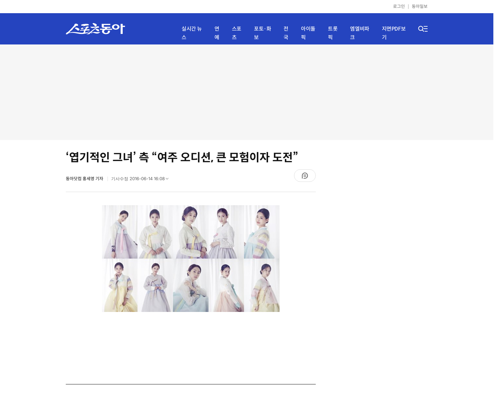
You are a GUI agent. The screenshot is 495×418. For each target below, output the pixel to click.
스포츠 (236, 33)
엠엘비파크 (359, 33)
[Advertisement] (246, 92)
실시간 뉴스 (192, 33)
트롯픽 (332, 33)
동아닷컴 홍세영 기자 (85, 178)
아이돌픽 (308, 33)
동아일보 (420, 6)
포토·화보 (262, 33)
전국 (286, 33)
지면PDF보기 (394, 33)
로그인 (399, 6)
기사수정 (142, 180)
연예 (216, 33)
